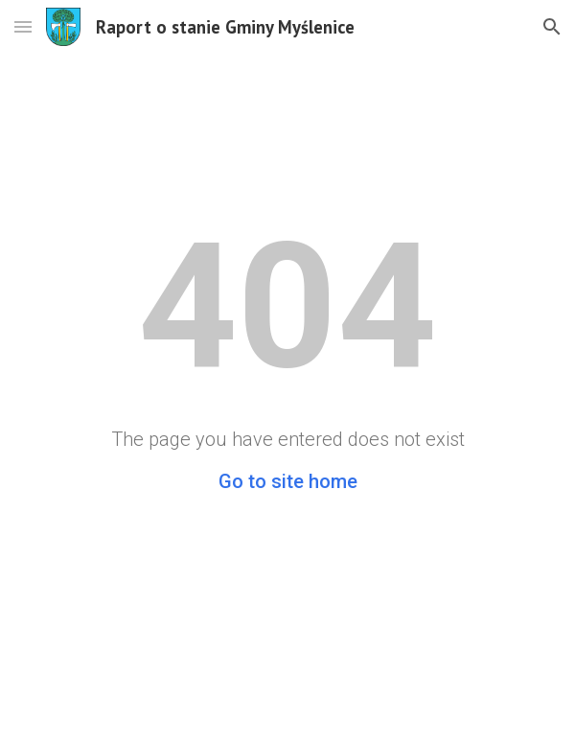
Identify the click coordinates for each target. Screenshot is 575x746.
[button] (23, 26)
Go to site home (287, 481)
